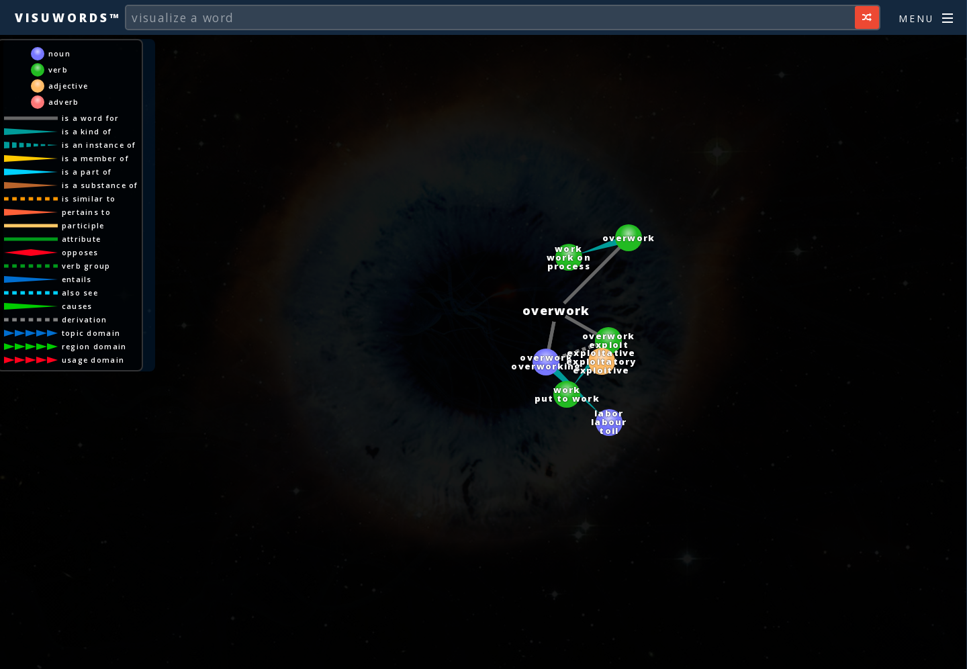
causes (77, 306)
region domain (94, 346)
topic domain (91, 333)
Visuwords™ (68, 17)
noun (59, 53)
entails (77, 279)
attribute (81, 239)
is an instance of (99, 145)
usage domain (93, 360)
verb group (86, 266)
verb (58, 69)
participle (83, 225)
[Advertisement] (483, 652)
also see (80, 292)
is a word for (91, 118)
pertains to (86, 212)
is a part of (87, 172)
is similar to (89, 198)
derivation (84, 319)
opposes (80, 252)
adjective (68, 86)
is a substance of (100, 185)
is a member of (95, 158)
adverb (63, 102)
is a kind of (87, 131)
